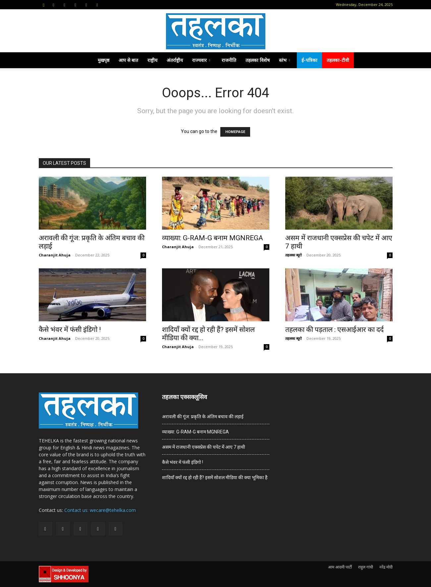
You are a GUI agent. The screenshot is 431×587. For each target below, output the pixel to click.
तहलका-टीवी (338, 60)
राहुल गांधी (365, 567)
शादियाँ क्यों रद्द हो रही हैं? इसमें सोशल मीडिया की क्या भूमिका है (214, 477)
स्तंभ (284, 60)
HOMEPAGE (235, 132)
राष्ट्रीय (152, 60)
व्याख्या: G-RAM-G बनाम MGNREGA (212, 238)
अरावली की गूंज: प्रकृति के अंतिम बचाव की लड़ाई (202, 416)
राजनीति (229, 60)
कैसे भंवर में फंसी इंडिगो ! (70, 330)
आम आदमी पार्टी (340, 567)
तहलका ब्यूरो (293, 254)
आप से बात (128, 60)
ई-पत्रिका (309, 60)
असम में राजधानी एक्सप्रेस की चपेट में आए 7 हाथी (203, 447)
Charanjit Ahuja (55, 254)
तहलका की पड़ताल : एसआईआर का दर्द (334, 330)
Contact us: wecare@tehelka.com (100, 510)
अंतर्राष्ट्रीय (175, 60)
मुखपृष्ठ (103, 60)
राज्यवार (201, 60)
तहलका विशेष (257, 60)
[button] (44, 4)
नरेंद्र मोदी (386, 567)
